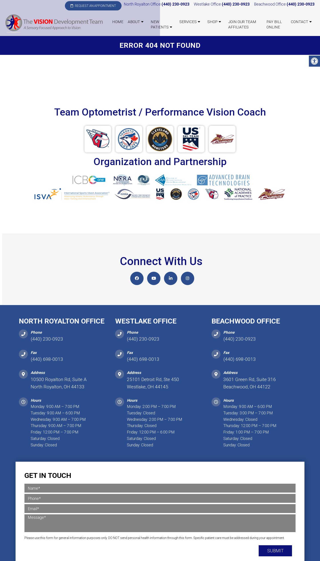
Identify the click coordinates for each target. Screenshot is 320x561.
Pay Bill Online (274, 24)
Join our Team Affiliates (242, 24)
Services (188, 22)
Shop (212, 22)
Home (117, 22)
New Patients (160, 24)
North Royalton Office (143, 4)
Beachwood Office (270, 4)
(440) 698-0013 (47, 360)
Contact (299, 22)
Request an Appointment (93, 6)
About (134, 22)
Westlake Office (208, 4)
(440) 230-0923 (175, 4)
